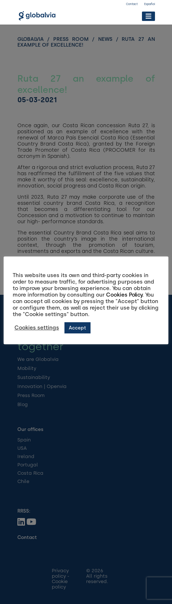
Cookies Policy (124, 295)
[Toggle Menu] (148, 16)
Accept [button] (77, 328)
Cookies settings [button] (36, 327)
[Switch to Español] (149, 5)
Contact (132, 4)
